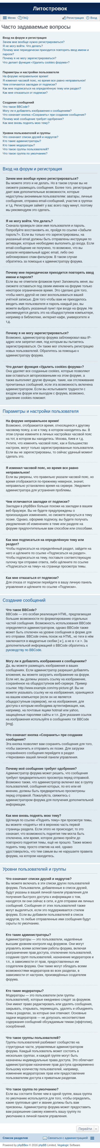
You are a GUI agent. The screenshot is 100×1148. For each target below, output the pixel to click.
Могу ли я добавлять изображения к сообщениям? (37, 110)
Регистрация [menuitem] (75, 17)
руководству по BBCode (23, 650)
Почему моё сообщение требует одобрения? (33, 119)
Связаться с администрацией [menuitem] (68, 1138)
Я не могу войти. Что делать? (23, 46)
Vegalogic (63, 1145)
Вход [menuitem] (93, 17)
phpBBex (23, 1145)
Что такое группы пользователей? (26, 149)
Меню (12, 17)
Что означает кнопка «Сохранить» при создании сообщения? (44, 114)
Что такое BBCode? (16, 106)
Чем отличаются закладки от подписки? (30, 84)
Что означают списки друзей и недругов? (30, 137)
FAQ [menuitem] (25, 17)
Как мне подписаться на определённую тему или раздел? (42, 88)
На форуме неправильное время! (25, 76)
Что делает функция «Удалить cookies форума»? (36, 62)
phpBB (42, 1145)
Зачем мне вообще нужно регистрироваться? (34, 42)
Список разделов (15, 1138)
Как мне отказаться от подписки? (25, 92)
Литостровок (50, 8)
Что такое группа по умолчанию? (25, 153)
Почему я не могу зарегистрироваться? (29, 58)
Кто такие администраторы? (22, 141)
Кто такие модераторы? (19, 145)
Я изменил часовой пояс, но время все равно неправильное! (44, 80)
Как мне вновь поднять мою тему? (26, 122)
